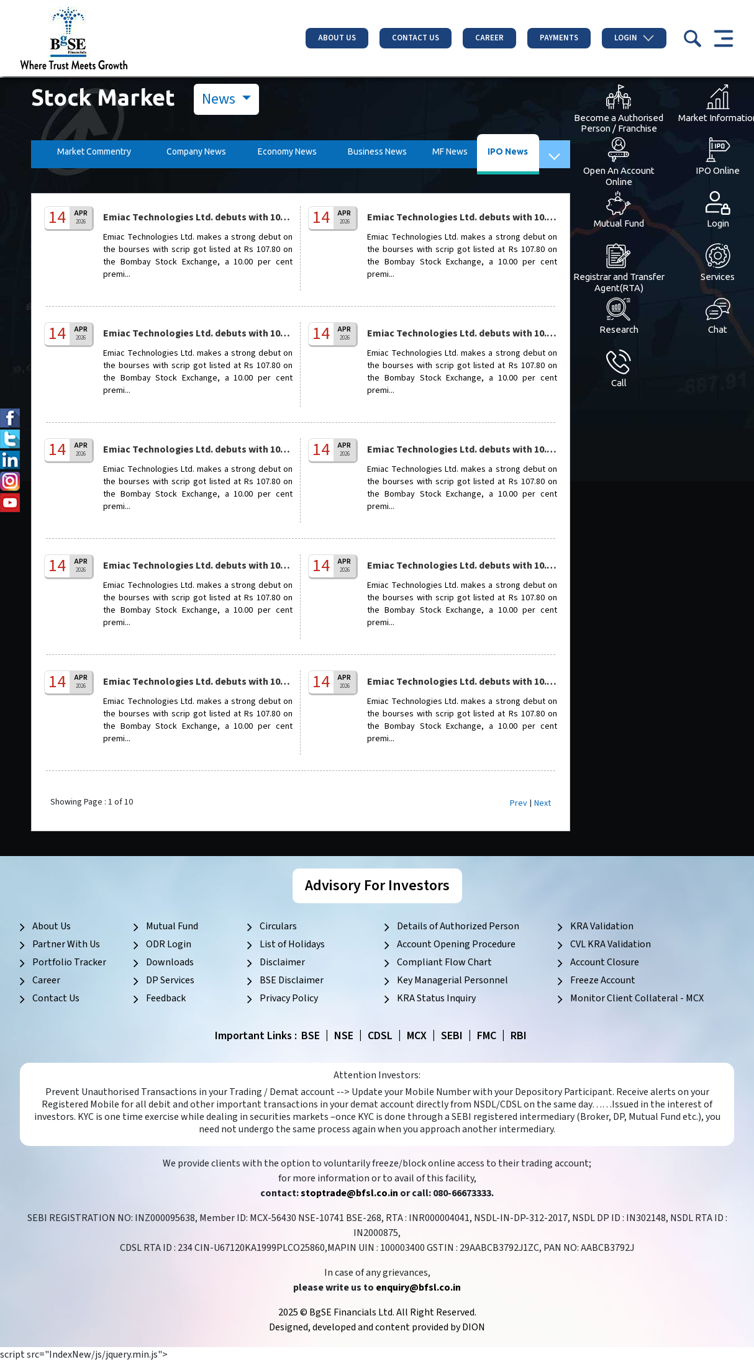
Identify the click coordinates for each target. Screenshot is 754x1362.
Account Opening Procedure (456, 944)
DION (473, 1327)
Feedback (166, 998)
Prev (518, 803)
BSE (310, 1036)
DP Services (170, 980)
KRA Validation (602, 926)
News (220, 99)
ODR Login (168, 944)
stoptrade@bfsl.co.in (349, 1193)
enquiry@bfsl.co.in (418, 1287)
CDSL (380, 1036)
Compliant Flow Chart (444, 962)
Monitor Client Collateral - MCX (637, 998)
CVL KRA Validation (610, 944)
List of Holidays (292, 944)
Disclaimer (282, 962)
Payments (559, 37)
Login (634, 37)
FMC (486, 1036)
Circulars (278, 926)
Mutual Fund (172, 926)
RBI (519, 1036)
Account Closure (604, 962)
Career (489, 37)
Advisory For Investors (377, 885)
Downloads (170, 962)
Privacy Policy (289, 998)
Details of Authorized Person (458, 926)
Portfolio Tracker (69, 962)
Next (542, 803)
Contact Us (415, 37)
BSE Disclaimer (292, 980)
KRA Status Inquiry (436, 998)
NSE (343, 1036)
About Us (337, 37)
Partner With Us (66, 944)
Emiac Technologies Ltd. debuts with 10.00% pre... (214, 217)
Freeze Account (602, 980)
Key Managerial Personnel (452, 980)
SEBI (452, 1036)
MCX (417, 1036)
